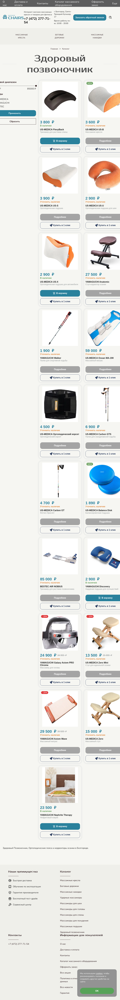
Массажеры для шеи (71, 903)
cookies (99, 973)
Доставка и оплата (21, 3)
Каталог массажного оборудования (67, 3)
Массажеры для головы (72, 909)
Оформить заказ (98, 3)
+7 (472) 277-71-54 (18, 943)
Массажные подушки (71, 926)
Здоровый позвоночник (72, 932)
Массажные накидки (71, 891)
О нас (5, 3)
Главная (54, 49)
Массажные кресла (70, 880)
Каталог (65, 49)
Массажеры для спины (72, 914)
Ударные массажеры (71, 897)
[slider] (36, 86)
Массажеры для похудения (74, 920)
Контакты (42, 3)
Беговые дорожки (69, 886)
